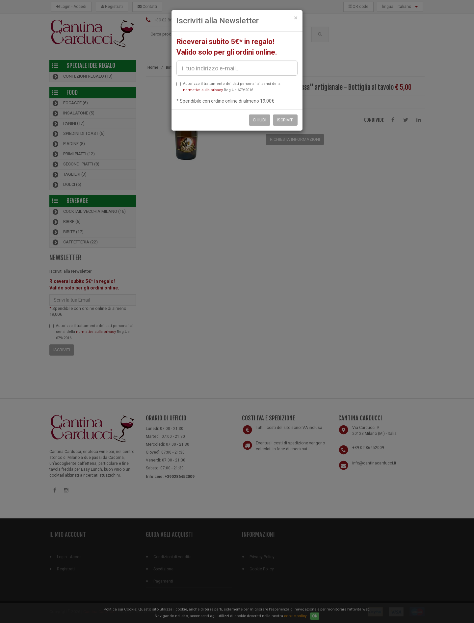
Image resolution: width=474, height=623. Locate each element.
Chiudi (259, 119)
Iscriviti (285, 119)
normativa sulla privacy (203, 90)
